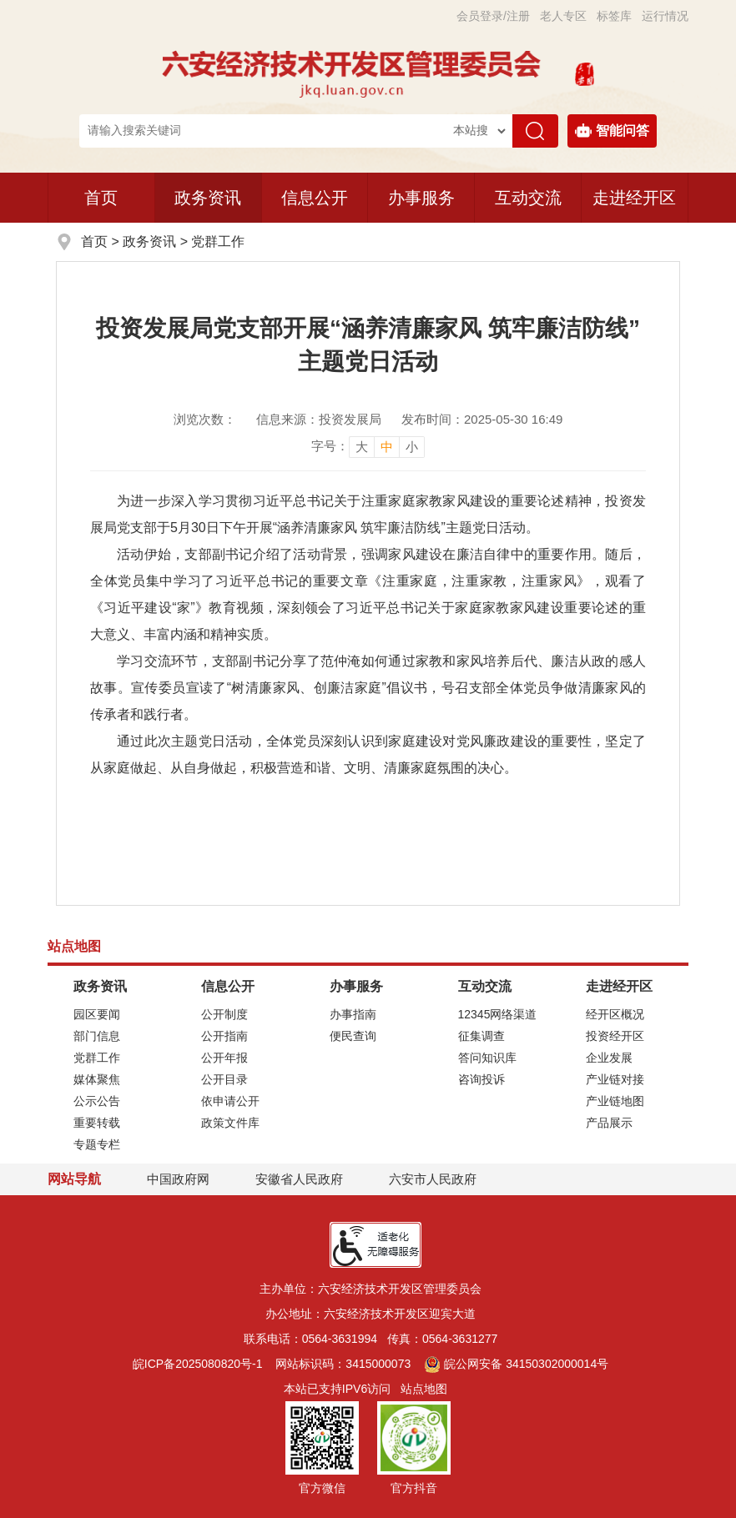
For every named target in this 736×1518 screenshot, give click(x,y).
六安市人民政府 (432, 1179)
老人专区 (563, 16)
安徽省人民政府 (299, 1179)
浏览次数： (205, 419)
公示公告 (96, 1101)
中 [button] (387, 447)
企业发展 (609, 1057)
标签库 (614, 16)
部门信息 (96, 1036)
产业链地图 (615, 1101)
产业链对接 (615, 1079)
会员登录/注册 (493, 16)
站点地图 (424, 1388)
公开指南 (224, 1036)
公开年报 (224, 1057)
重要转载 (96, 1122)
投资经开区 (615, 1036)
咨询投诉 (481, 1079)
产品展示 (609, 1122)
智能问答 (612, 130)
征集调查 (481, 1036)
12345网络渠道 (497, 1014)
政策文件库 (230, 1122)
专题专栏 (96, 1144)
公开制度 (224, 1014)
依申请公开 (230, 1101)
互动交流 (528, 197)
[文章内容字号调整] (368, 446)
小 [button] (412, 447)
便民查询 (353, 1036)
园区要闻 (96, 1014)
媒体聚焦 (96, 1079)
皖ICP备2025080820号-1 (198, 1363)
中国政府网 (178, 1179)
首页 (101, 197)
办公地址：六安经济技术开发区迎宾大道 (370, 1313)
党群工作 (217, 241)
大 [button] (361, 447)
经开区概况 (615, 1014)
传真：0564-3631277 (442, 1338)
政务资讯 (207, 197)
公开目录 (224, 1079)
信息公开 (314, 197)
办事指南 (353, 1014)
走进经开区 (634, 197)
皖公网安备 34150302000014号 (516, 1363)
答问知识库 (487, 1057)
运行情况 (665, 16)
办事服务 (421, 197)
